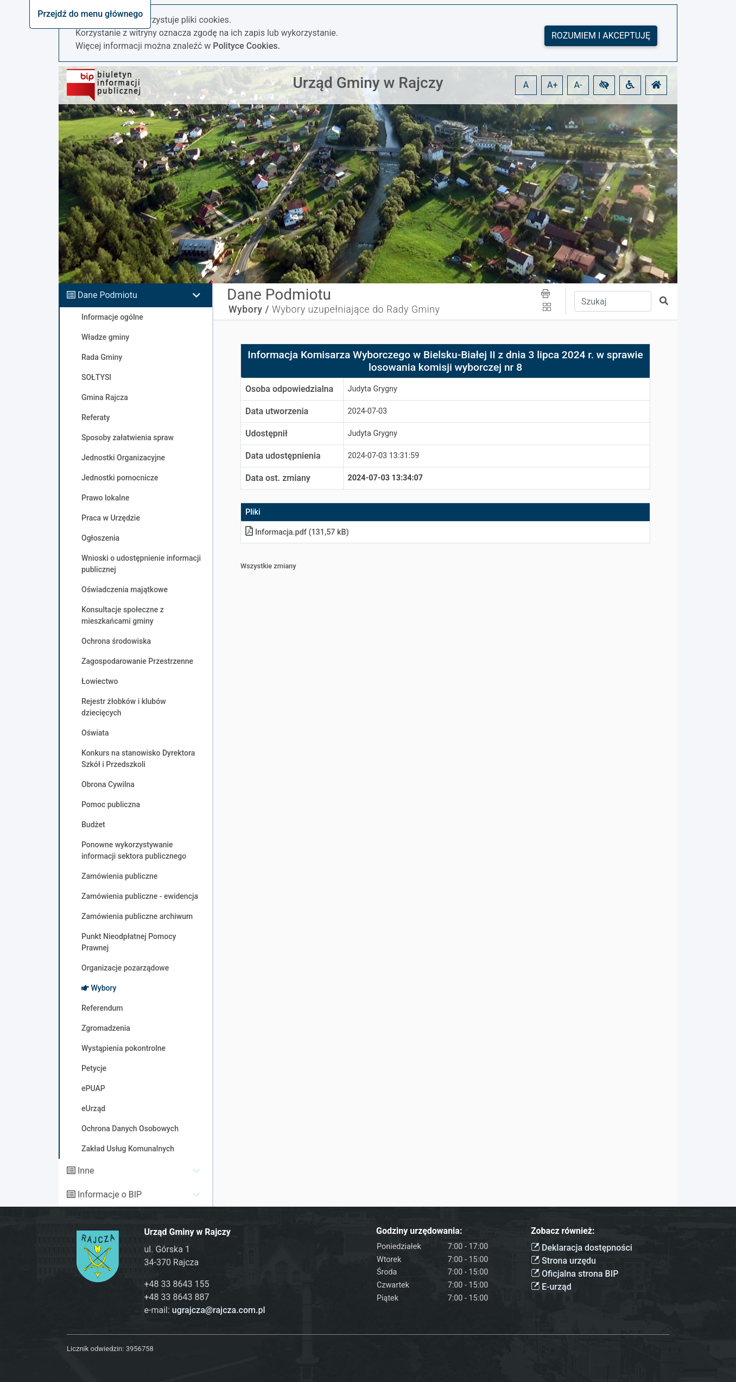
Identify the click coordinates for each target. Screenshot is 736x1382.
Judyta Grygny (372, 389)
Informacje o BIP (110, 1194)
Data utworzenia (276, 411)
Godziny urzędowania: (419, 1231)
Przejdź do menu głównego (90, 14)
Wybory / (249, 309)
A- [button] (578, 85)
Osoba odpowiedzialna (289, 389)
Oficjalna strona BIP (574, 1274)
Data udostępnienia (283, 456)
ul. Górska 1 (167, 1249)
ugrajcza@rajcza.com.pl (218, 1310)
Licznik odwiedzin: (95, 1349)
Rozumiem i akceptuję (600, 35)
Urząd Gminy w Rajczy (368, 83)
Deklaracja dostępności (581, 1247)
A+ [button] (552, 85)
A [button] (526, 85)
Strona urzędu (563, 1261)
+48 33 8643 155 (177, 1284)
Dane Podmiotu (107, 295)
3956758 (140, 1349)
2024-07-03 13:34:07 (385, 478)
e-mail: (204, 1310)
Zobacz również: (563, 1231)
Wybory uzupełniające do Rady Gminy (356, 309)
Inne (86, 1170)
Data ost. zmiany (277, 478)
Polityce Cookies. (246, 46)
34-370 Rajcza (171, 1262)
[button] (604, 85)
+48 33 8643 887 (177, 1297)
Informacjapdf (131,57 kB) (297, 532)
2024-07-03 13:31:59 (384, 455)
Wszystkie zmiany (268, 566)
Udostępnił (266, 433)
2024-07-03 (368, 411)
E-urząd (551, 1287)
